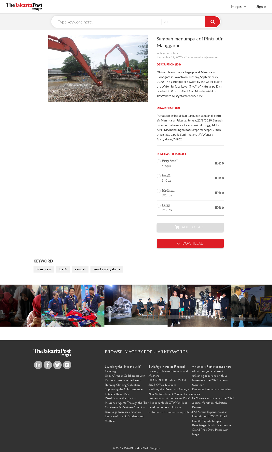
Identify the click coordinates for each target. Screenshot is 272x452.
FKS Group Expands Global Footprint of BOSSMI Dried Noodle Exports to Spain (209, 417)
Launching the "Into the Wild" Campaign (123, 369)
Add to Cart (190, 227)
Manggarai (43, 269)
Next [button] (258, 306)
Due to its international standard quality (212, 392)
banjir (63, 269)
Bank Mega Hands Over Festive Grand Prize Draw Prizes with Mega (211, 430)
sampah (80, 269)
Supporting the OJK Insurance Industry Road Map (124, 392)
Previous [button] (13, 306)
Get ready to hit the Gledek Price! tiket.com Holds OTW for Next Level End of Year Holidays (169, 403)
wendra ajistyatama (106, 269)
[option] (136, 305)
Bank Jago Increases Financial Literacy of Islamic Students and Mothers (124, 417)
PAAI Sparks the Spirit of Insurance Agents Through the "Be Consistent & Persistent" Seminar (126, 403)
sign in (261, 7)
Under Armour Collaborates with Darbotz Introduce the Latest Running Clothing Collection (125, 380)
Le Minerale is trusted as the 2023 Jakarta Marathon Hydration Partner (213, 403)
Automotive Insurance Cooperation (170, 412)
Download (190, 243)
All (166, 21)
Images (236, 7)
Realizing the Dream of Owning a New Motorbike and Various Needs (170, 392)
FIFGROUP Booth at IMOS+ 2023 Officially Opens (167, 383)
